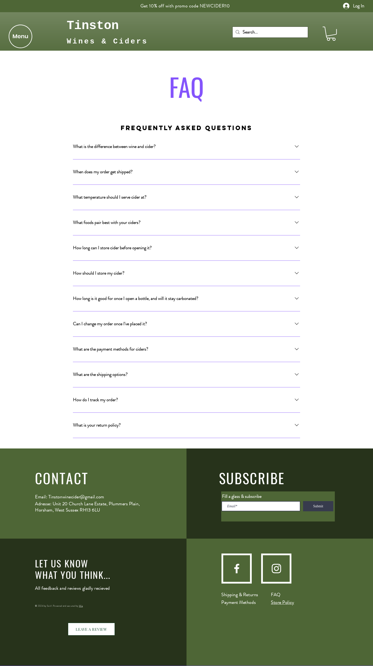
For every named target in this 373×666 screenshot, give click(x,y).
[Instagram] (276, 568)
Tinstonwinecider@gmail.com (76, 497)
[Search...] (270, 32)
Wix (81, 606)
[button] (20, 36)
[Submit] (318, 506)
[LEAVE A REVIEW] (91, 629)
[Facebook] (236, 568)
